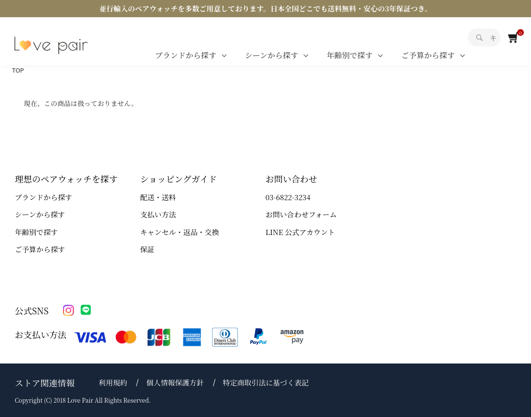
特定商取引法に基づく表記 (266, 382)
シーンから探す (271, 55)
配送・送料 (158, 197)
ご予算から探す (428, 55)
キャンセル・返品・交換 (179, 232)
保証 (147, 249)
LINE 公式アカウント (300, 232)
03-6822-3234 (288, 197)
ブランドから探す (185, 55)
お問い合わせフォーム (301, 214)
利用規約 (112, 382)
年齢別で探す (349, 55)
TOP (18, 70)
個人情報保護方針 (174, 382)
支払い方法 (158, 214)
